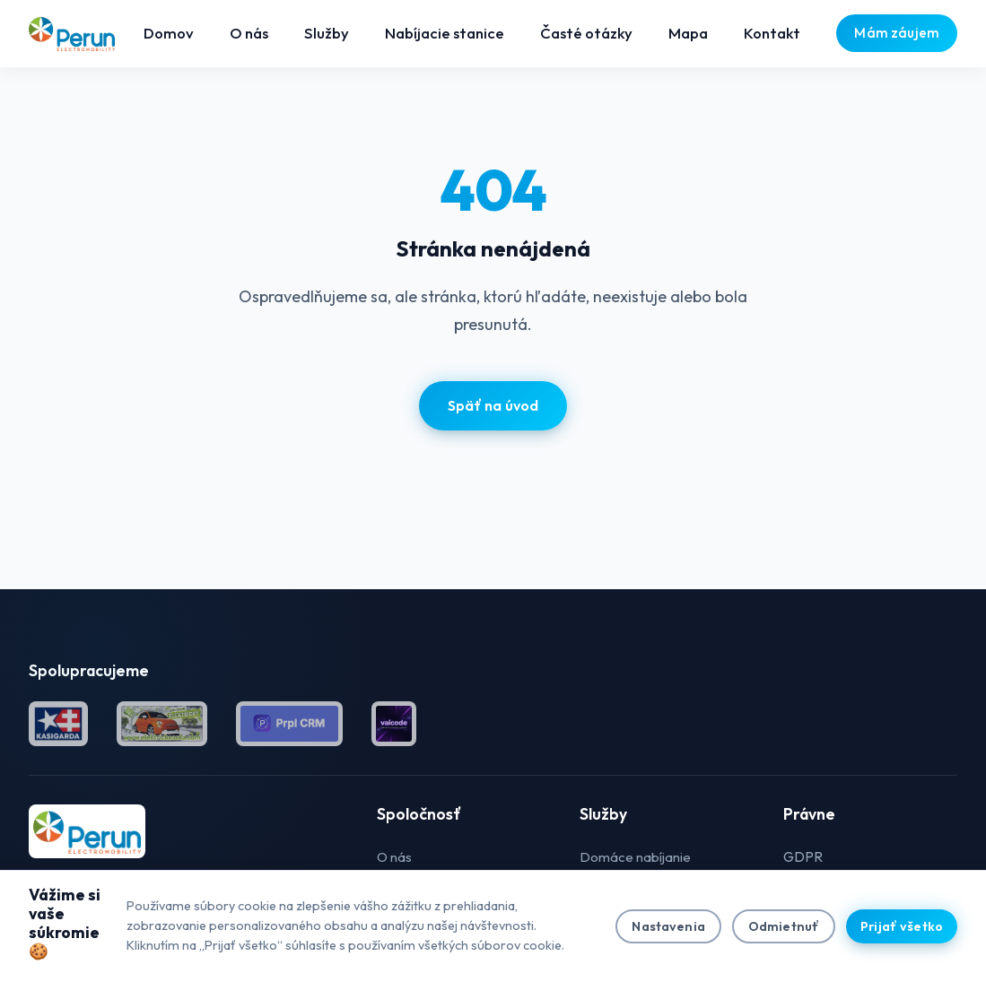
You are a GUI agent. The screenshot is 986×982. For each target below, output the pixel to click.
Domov (169, 32)
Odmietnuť (783, 926)
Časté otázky (586, 32)
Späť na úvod (493, 405)
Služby (326, 32)
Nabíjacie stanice (444, 32)
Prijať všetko (901, 926)
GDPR (803, 856)
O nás (249, 32)
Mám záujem (896, 32)
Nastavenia (668, 926)
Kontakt (772, 32)
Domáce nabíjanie (635, 856)
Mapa (688, 32)
